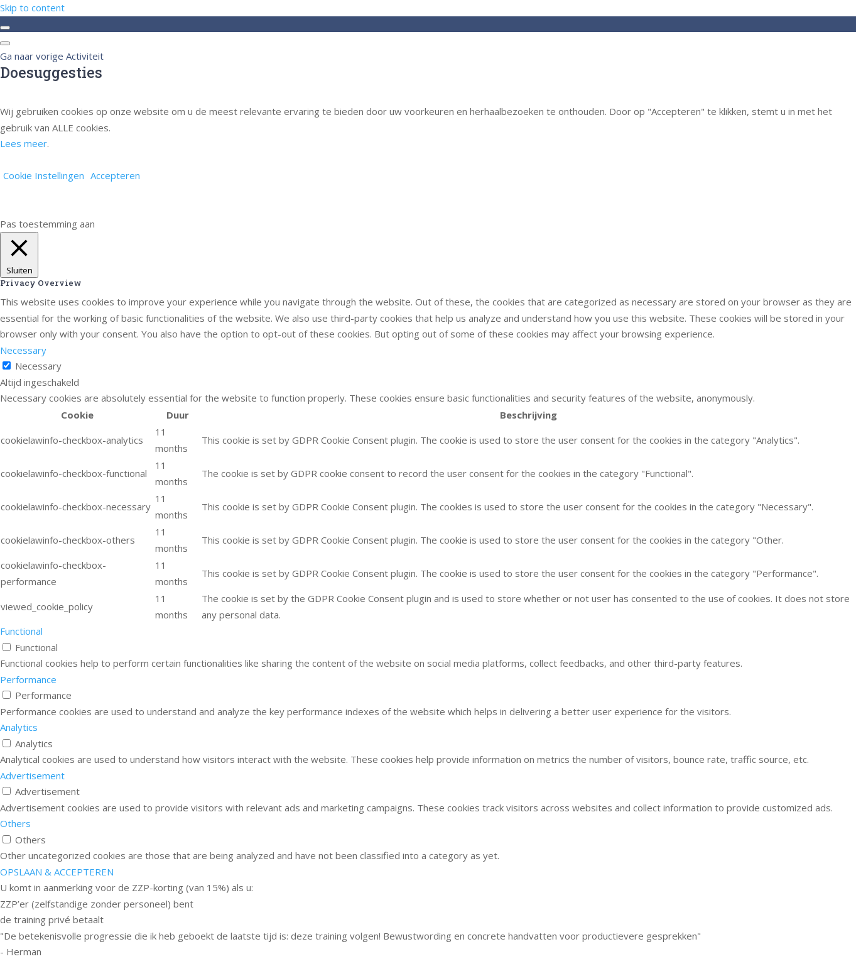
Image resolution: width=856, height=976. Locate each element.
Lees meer (23, 143)
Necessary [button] (23, 350)
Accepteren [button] (115, 175)
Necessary (38, 365)
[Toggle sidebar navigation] (5, 28)
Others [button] (15, 823)
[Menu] (5, 43)
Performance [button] (28, 679)
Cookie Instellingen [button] (43, 175)
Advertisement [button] (32, 775)
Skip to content (32, 7)
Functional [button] (21, 631)
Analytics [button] (19, 727)
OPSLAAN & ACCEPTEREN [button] (57, 871)
